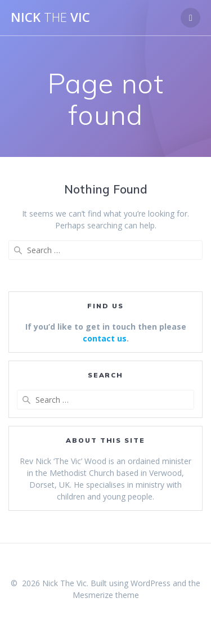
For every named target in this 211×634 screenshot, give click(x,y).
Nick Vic (50, 17)
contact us (105, 338)
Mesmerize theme (106, 595)
